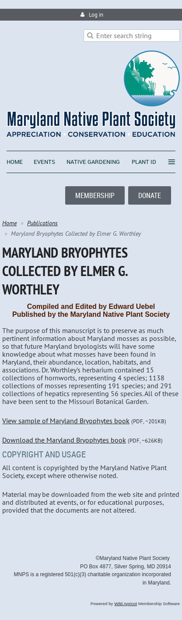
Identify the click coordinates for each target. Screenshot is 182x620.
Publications (42, 223)
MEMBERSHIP (95, 195)
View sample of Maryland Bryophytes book (66, 420)
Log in (96, 14)
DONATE (149, 195)
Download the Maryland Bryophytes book (64, 440)
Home (9, 223)
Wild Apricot (125, 603)
